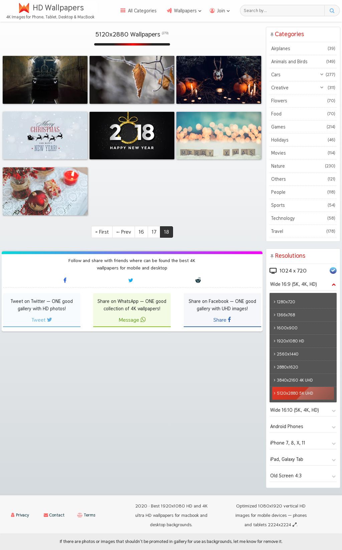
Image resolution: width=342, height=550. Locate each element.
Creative (303, 87)
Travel (303, 231)
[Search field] (284, 10)
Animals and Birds (303, 61)
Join (221, 11)
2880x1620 (287, 367)
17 (154, 231)
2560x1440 (288, 354)
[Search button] (331, 10)
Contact (54, 515)
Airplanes (303, 48)
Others (303, 179)
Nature (303, 166)
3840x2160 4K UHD (295, 380)
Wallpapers (185, 11)
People (303, 192)
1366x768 (286, 315)
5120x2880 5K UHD (295, 393)
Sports (303, 205)
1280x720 (286, 302)
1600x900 (287, 328)
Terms (86, 515)
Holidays (303, 140)
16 (141, 231)
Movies (303, 153)
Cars (303, 74)
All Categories (142, 11)
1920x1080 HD (290, 341)
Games (303, 127)
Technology (303, 218)
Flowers (303, 100)
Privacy (20, 515)
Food (303, 113)
